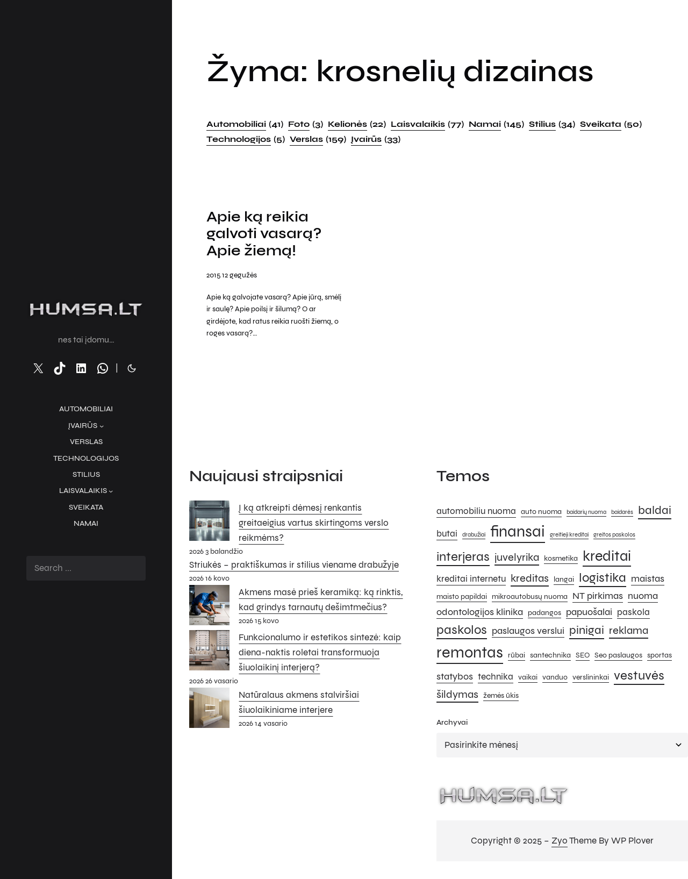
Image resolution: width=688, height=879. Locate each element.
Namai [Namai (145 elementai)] (496, 124)
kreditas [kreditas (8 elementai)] (530, 579)
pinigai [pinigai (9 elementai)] (586, 631)
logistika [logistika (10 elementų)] (602, 579)
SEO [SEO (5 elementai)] (583, 656)
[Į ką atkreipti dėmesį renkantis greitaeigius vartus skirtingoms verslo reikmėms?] (209, 524)
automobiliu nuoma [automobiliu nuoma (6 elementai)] (476, 512)
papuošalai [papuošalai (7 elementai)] (589, 613)
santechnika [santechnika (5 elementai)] (550, 656)
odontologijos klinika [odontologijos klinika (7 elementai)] (479, 613)
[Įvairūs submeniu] (101, 426)
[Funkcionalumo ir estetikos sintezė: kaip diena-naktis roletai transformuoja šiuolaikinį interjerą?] (209, 654)
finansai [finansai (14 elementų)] (517, 533)
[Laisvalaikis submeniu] (111, 491)
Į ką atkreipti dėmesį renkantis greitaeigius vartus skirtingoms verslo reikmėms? (314, 524)
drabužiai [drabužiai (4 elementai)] (473, 536)
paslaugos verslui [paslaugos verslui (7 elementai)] (528, 632)
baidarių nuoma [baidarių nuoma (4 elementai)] (586, 513)
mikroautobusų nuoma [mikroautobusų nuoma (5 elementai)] (530, 598)
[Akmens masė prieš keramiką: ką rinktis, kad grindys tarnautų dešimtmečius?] (209, 609)
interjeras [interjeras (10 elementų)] (463, 558)
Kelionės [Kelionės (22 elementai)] (357, 124)
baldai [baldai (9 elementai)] (654, 511)
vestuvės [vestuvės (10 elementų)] (639, 677)
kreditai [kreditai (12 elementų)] (607, 557)
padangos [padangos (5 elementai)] (544, 613)
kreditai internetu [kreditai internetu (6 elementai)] (471, 580)
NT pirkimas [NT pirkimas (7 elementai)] (597, 597)
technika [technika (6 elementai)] (495, 678)
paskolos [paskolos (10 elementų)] (461, 631)
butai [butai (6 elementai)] (446, 535)
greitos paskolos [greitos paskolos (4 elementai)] (614, 536)
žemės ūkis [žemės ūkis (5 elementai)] (501, 697)
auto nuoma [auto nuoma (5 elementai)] (541, 512)
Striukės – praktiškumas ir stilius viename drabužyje (294, 566)
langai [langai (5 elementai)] (564, 580)
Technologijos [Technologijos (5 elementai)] (245, 139)
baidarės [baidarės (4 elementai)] (622, 513)
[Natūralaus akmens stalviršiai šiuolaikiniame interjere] (209, 711)
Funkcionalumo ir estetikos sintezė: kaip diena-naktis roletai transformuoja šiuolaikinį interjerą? (320, 654)
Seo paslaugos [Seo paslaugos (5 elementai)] (618, 656)
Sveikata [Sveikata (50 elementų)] (611, 124)
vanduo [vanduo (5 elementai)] (555, 678)
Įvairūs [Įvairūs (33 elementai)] (375, 139)
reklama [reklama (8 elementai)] (628, 632)
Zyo (559, 842)
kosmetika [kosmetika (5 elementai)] (561, 559)
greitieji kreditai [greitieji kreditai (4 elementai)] (569, 536)
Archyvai (452, 723)
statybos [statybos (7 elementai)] (454, 678)
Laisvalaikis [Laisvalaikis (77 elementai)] (427, 124)
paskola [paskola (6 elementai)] (633, 613)
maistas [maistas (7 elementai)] (647, 579)
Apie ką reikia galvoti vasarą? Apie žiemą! (265, 235)
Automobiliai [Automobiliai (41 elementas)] (244, 124)
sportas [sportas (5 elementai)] (659, 656)
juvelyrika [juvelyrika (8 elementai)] (516, 559)
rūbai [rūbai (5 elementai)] (516, 656)
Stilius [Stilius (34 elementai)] (552, 124)
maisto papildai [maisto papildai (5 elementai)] (461, 598)
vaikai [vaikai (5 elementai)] (528, 678)
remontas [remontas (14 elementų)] (469, 654)
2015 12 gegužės (231, 276)
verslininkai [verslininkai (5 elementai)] (590, 678)
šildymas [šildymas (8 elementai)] (457, 696)
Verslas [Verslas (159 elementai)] (318, 139)
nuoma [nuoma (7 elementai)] (643, 597)
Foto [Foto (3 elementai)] (305, 124)
